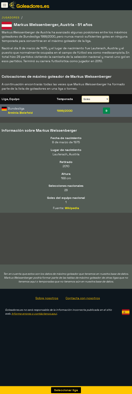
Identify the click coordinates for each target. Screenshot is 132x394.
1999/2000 (65, 111)
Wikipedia (72, 208)
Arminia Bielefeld (20, 113)
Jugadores (11, 17)
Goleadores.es (32, 6)
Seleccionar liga (66, 390)
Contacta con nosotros (83, 310)
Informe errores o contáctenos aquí (34, 325)
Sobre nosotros (46, 310)
